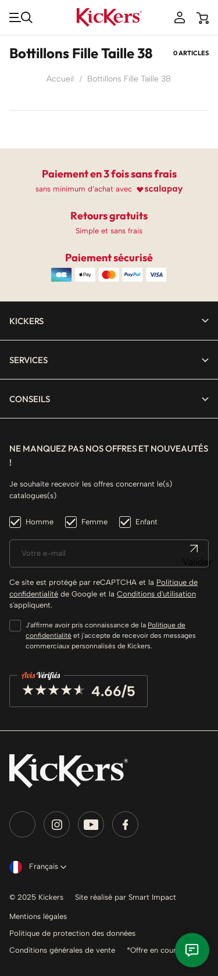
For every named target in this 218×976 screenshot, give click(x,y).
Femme (94, 521)
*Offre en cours (153, 950)
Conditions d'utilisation (156, 594)
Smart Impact (152, 897)
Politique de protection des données (72, 933)
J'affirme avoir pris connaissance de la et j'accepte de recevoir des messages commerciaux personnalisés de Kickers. (111, 635)
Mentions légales (38, 916)
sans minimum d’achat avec (83, 188)
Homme (39, 521)
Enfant (146, 521)
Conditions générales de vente (62, 950)
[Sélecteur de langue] (35, 867)
